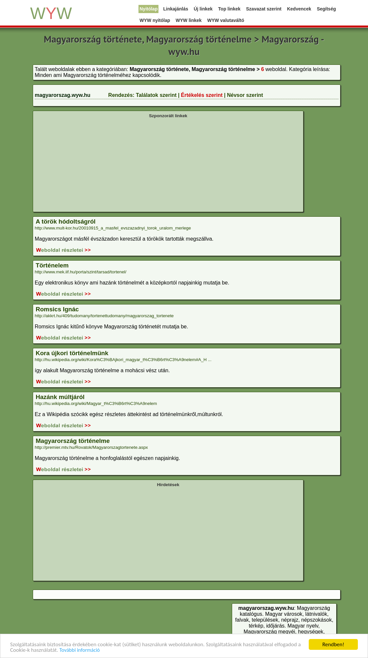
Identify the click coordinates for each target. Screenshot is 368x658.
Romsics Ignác (57, 309)
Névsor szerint (245, 95)
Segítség (326, 8)
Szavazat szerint (264, 8)
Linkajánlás (175, 8)
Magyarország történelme (73, 440)
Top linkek (229, 8)
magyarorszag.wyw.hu (62, 95)
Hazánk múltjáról (60, 396)
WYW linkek (189, 20)
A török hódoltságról (66, 221)
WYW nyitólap (154, 20)
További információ (79, 651)
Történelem (52, 265)
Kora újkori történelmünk (72, 353)
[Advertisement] (168, 164)
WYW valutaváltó (225, 20)
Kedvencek (299, 8)
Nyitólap (148, 8)
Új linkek (203, 8)
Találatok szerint (156, 95)
